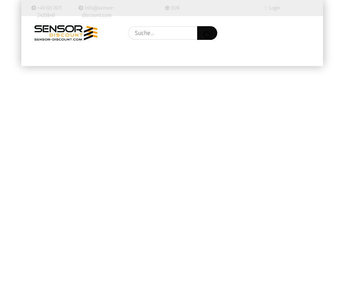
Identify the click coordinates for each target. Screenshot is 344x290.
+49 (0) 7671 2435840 (46, 10)
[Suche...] (207, 33)
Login (272, 8)
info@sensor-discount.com (96, 10)
